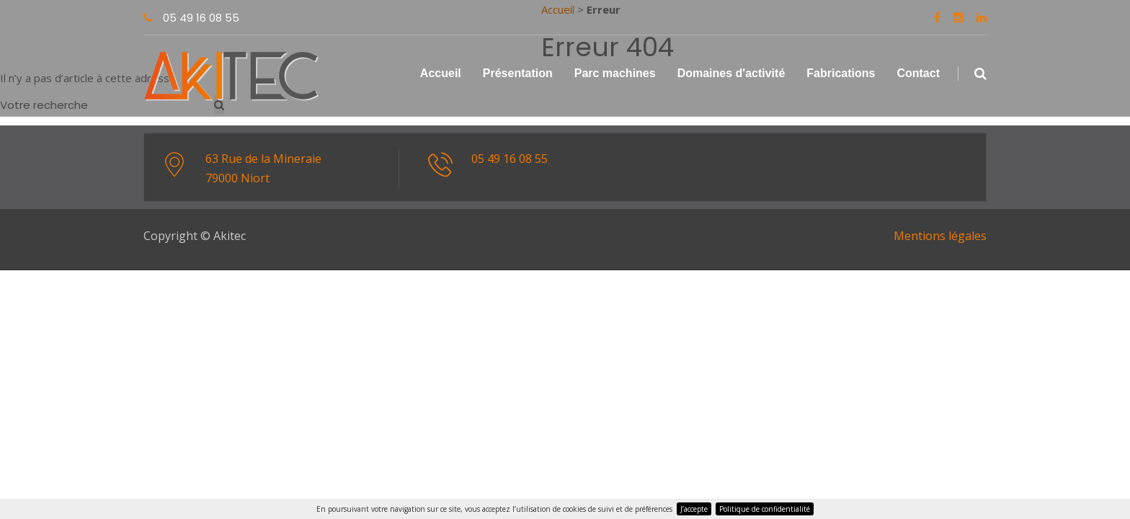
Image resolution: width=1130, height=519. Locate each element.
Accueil (440, 73)
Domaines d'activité (731, 73)
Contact (918, 73)
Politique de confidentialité (764, 509)
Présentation (518, 73)
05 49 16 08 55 (191, 17)
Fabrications (840, 73)
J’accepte (694, 509)
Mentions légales (940, 236)
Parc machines (615, 73)
